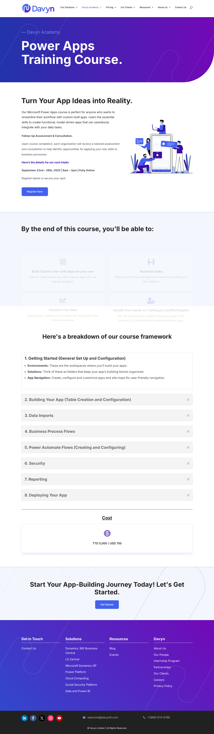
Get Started (107, 604)
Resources (145, 7)
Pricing (109, 7)
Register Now (35, 191)
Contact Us (180, 7)
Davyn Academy (90, 7)
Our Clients (126, 7)
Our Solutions (67, 7)
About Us (163, 7)
